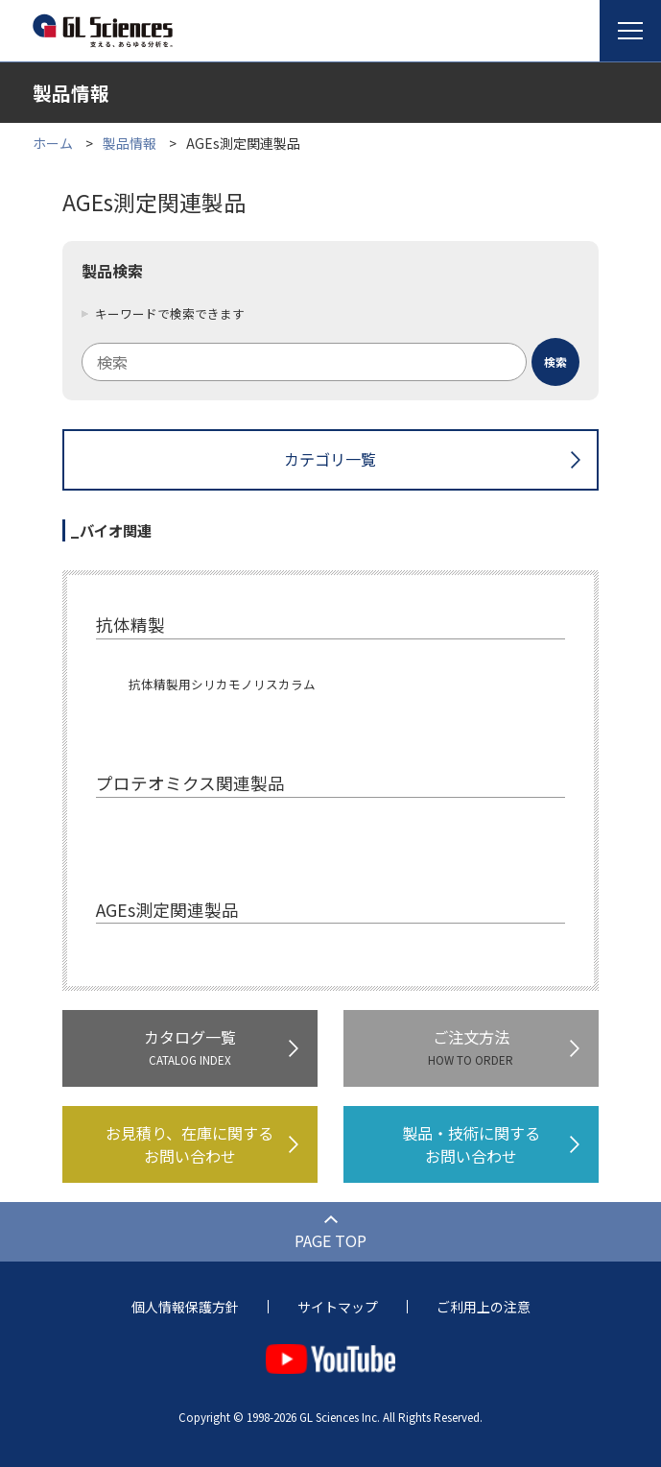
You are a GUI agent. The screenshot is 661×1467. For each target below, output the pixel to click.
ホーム (53, 143)
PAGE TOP (330, 1240)
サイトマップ (337, 1306)
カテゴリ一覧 (330, 458)
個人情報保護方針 (185, 1306)
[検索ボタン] (555, 362)
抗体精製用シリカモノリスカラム (222, 684)
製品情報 (129, 143)
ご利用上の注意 (484, 1306)
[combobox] (330, 362)
